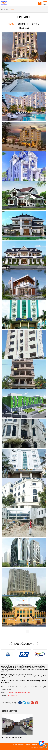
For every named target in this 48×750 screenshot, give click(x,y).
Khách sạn (24, 28)
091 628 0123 (12, 696)
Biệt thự (36, 24)
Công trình (23, 24)
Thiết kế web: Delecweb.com (39, 747)
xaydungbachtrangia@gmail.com (19, 692)
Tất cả (11, 24)
